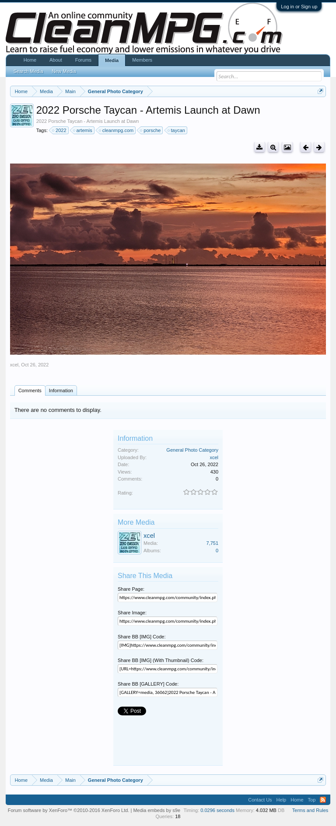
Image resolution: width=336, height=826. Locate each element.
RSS (323, 800)
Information (61, 390)
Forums (83, 60)
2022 (59, 130)
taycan (176, 130)
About (55, 60)
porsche (151, 130)
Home (30, 60)
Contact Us (260, 799)
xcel (14, 364)
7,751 (212, 543)
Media (112, 60)
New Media (64, 71)
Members (142, 60)
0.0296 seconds (217, 810)
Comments (30, 390)
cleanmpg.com (117, 130)
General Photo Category (192, 450)
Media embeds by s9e (156, 810)
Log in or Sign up (299, 6)
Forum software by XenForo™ (69, 810)
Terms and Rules (310, 810)
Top (312, 799)
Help (281, 799)
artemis (83, 130)
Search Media (28, 71)
